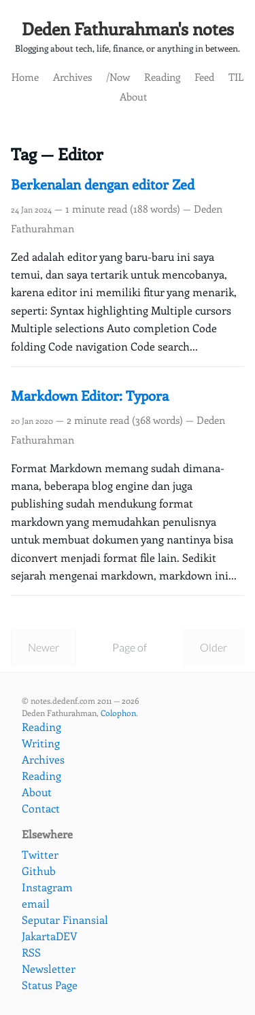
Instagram (47, 887)
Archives (72, 76)
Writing (41, 743)
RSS (31, 952)
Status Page (50, 985)
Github (39, 870)
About (133, 96)
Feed (204, 76)
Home (25, 76)
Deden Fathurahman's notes (128, 28)
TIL (235, 76)
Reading (162, 76)
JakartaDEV (50, 936)
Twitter (40, 854)
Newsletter (48, 968)
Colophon (118, 712)
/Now (118, 76)
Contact (41, 808)
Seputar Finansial (65, 919)
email (36, 903)
